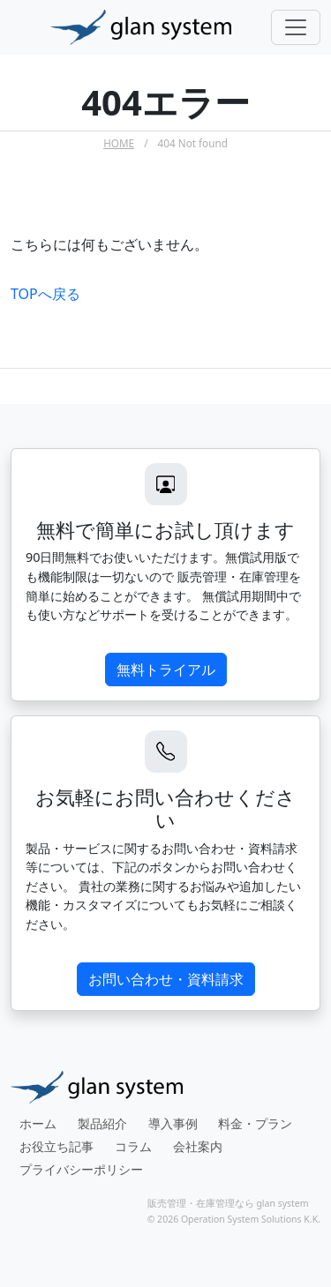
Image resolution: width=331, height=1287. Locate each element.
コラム (133, 1146)
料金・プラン (255, 1123)
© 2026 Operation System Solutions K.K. (233, 1219)
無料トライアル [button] (166, 669)
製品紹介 (102, 1123)
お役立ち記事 (56, 1146)
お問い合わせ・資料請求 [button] (166, 979)
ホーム (37, 1123)
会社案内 (197, 1146)
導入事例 (173, 1123)
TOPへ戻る (45, 293)
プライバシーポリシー (81, 1169)
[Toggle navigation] (295, 27)
